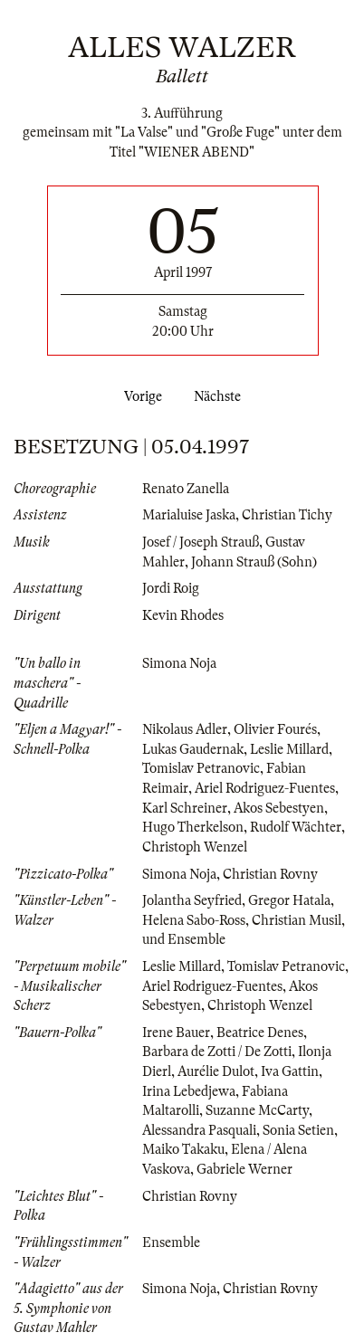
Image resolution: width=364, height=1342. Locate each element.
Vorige (139, 396)
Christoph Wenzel (194, 847)
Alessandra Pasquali (199, 1130)
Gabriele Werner (244, 1169)
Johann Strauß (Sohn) (254, 562)
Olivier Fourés (275, 729)
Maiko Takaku (183, 1149)
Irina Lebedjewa (188, 1091)
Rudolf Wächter (295, 827)
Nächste (221, 396)
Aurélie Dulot (215, 1071)
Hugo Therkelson (193, 827)
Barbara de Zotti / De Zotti (217, 1051)
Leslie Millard (289, 749)
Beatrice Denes (259, 1032)
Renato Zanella (185, 488)
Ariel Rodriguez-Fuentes (265, 788)
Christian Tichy (287, 515)
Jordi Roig (170, 588)
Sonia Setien (298, 1130)
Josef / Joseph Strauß (200, 542)
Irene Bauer (176, 1032)
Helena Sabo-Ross (193, 920)
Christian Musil (296, 920)
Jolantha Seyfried (192, 900)
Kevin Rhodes (183, 615)
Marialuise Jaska (188, 515)
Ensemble (171, 1242)
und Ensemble (183, 939)
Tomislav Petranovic (201, 768)
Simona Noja (179, 663)
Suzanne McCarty (257, 1110)
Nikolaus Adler (184, 729)
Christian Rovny (270, 874)
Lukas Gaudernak (193, 749)
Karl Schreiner (184, 808)
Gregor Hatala (289, 900)
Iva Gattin (290, 1071)
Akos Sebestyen (279, 808)
